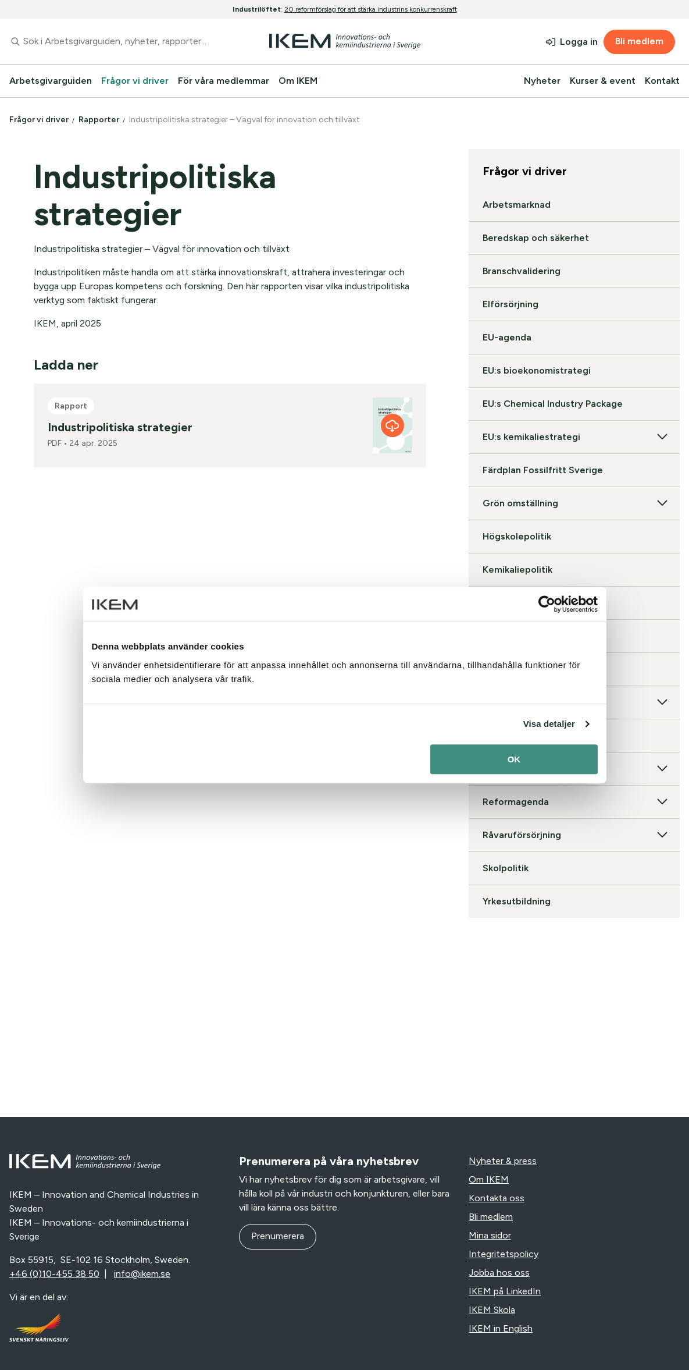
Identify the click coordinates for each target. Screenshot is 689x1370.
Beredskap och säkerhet (536, 237)
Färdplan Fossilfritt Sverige (543, 469)
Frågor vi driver (135, 80)
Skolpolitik (506, 868)
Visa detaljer (549, 724)
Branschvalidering (522, 270)
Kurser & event (603, 80)
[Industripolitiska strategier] (392, 425)
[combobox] (115, 41)
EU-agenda (507, 337)
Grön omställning (574, 503)
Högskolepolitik (517, 536)
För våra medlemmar (223, 80)
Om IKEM (298, 80)
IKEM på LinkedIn (505, 1291)
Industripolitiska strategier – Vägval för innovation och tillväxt (245, 120)
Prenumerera (277, 1235)
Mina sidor (490, 1235)
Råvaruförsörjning (574, 835)
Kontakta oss (496, 1198)
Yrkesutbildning (517, 901)
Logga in (579, 41)
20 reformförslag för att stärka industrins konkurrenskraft (370, 9)
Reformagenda (574, 802)
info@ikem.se (142, 1273)
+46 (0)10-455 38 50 (54, 1273)
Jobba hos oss (499, 1272)
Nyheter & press (503, 1160)
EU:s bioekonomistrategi (537, 370)
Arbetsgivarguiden (50, 80)
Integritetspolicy (503, 1253)
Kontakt (662, 80)
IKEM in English (501, 1328)
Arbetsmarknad (517, 204)
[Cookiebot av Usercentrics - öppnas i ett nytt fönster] (547, 604)
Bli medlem (639, 41)
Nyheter (542, 80)
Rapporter (99, 120)
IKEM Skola (492, 1309)
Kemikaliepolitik (517, 569)
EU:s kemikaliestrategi (574, 437)
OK (514, 759)
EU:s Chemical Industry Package (553, 403)
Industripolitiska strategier (120, 427)
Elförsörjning (510, 304)
